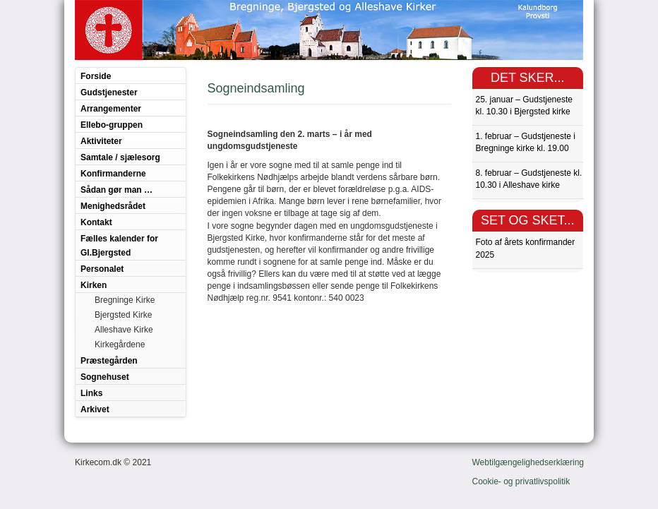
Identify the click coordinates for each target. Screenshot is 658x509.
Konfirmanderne (113, 174)
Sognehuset (104, 377)
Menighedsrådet (112, 206)
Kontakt (96, 222)
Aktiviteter (101, 141)
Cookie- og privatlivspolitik (521, 481)
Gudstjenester (109, 92)
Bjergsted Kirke (123, 315)
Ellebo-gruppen (111, 125)
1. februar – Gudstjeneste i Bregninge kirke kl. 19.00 (525, 142)
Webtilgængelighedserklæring (528, 462)
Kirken (93, 285)
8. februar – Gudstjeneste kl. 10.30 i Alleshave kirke (529, 179)
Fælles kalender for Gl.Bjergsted (119, 246)
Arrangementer (110, 109)
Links (91, 393)
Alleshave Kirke (124, 330)
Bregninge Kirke (125, 300)
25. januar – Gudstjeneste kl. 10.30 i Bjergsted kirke (524, 105)
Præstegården (109, 361)
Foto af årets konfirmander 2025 (525, 248)
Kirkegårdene (120, 344)
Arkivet (94, 409)
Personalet (102, 269)
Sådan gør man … (116, 190)
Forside (95, 76)
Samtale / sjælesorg (120, 157)
